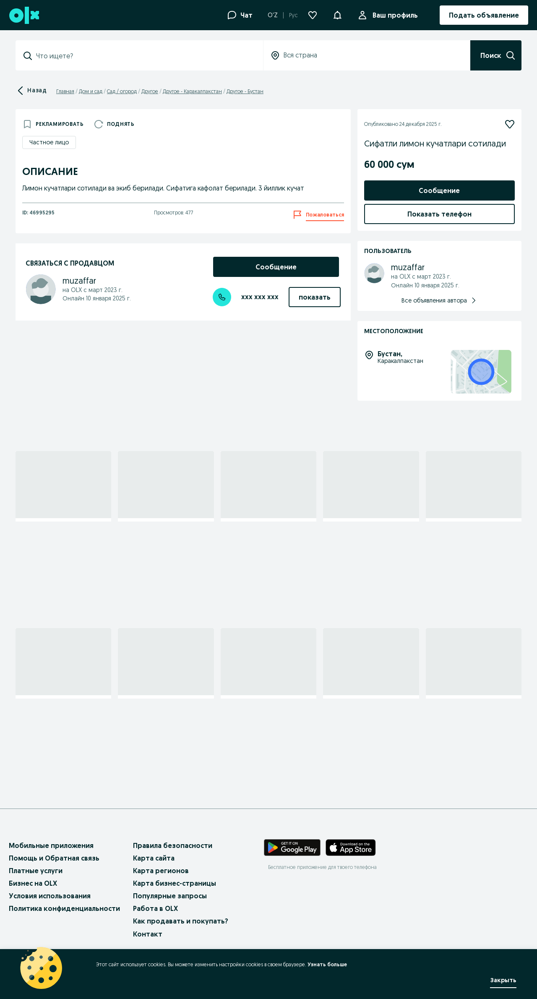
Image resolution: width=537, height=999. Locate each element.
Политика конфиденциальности (64, 908)
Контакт (147, 934)
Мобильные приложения (51, 845)
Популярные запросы (170, 896)
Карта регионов (161, 870)
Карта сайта (154, 858)
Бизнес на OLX (33, 883)
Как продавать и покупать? (180, 921)
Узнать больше (327, 964)
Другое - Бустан (245, 91)
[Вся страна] (366, 55)
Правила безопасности (172, 845)
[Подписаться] (510, 124)
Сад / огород (122, 91)
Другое (149, 91)
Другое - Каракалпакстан (192, 91)
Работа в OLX (155, 908)
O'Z (273, 15)
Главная (65, 91)
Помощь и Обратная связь (54, 858)
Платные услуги (36, 870)
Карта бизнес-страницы (174, 883)
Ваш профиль (393, 15)
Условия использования (50, 896)
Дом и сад (90, 91)
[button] (337, 14)
